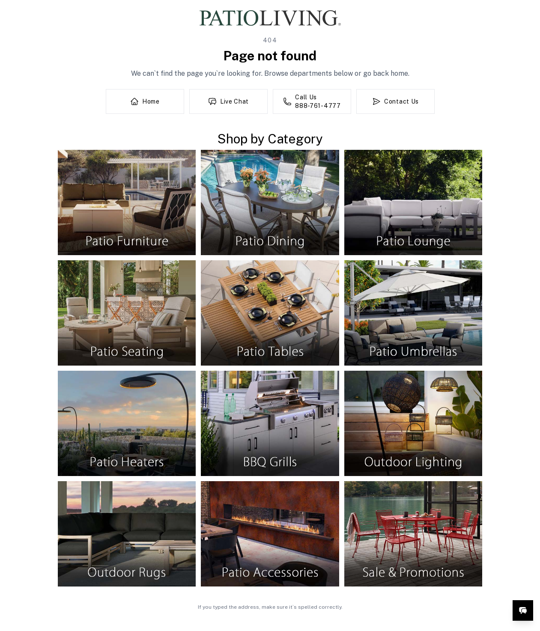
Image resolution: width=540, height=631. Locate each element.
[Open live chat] (523, 610)
